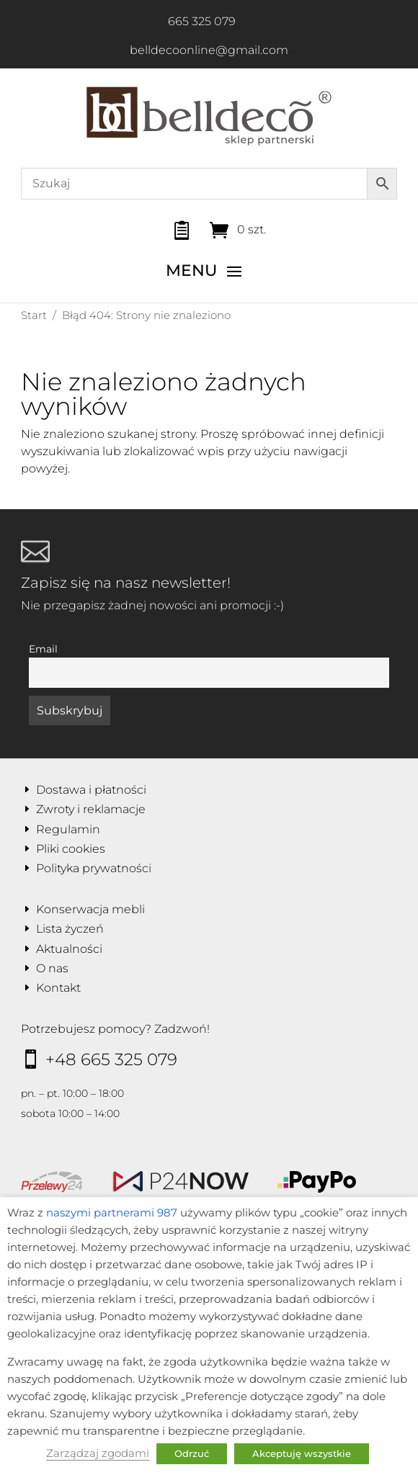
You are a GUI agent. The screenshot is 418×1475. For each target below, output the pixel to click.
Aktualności (69, 949)
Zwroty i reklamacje (91, 809)
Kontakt (58, 988)
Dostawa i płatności (91, 790)
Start (34, 315)
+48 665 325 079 (111, 1059)
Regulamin (68, 829)
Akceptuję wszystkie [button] (301, 1453)
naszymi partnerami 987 (111, 1212)
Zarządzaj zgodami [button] (97, 1453)
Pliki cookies (70, 849)
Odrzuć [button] (191, 1453)
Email (43, 648)
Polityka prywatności (93, 868)
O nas (52, 968)
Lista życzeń (70, 929)
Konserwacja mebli (90, 909)
